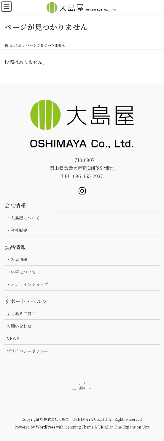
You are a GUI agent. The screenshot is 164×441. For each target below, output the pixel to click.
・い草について (21, 272)
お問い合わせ (19, 326)
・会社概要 (17, 230)
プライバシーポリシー (27, 351)
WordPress (45, 426)
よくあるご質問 (21, 313)
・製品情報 (17, 259)
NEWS (13, 338)
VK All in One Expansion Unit (123, 426)
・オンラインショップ (27, 284)
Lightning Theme (78, 426)
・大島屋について (23, 218)
